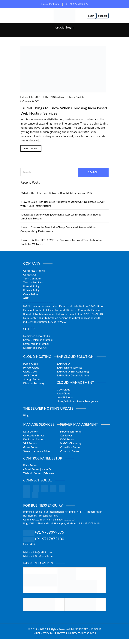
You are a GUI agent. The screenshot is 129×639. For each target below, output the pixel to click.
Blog (25, 415)
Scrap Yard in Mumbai (36, 343)
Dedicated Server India (36, 335)
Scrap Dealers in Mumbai (37, 339)
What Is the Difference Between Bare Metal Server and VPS (56, 192)
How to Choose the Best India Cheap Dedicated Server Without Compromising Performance (58, 229)
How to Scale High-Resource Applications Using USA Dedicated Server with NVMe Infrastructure (62, 203)
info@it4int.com (50, 3)
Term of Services (33, 282)
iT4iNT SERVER (87, 633)
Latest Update (76, 96)
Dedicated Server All (35, 347)
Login (91, 15)
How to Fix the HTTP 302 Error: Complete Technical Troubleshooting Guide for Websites (61, 242)
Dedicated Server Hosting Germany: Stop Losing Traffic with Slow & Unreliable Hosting (60, 216)
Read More (31, 148)
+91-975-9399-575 (77, 3)
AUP (26, 298)
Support (102, 15)
